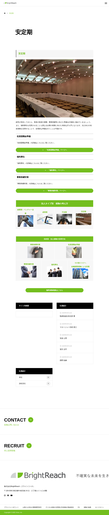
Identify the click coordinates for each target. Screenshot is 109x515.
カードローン (99, 507)
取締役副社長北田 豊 (67, 316)
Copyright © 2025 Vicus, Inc (13, 512)
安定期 (83, 211)
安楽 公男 (63, 338)
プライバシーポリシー (11, 507)
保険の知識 (87, 507)
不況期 (64, 212)
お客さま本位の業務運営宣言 (32, 507)
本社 (20, 377)
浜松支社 (22, 383)
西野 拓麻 (63, 360)
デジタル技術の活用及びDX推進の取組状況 (60, 507)
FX (79, 507)
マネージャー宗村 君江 (68, 327)
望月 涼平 (63, 349)
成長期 (44, 212)
